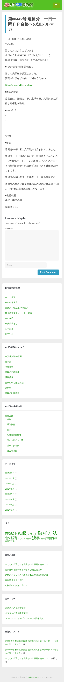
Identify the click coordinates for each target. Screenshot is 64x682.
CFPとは (9, 334)
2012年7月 (9, 494)
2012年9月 (9, 489)
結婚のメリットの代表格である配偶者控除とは (26, 575)
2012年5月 (9, 504)
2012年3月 (9, 510)
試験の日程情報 (12, 372)
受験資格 (9, 367)
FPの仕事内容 (11, 302)
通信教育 (11, 424)
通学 (9, 419)
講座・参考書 (13, 445)
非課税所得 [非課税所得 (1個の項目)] (10, 541)
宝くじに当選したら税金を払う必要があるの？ (26, 564)
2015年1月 (9, 483)
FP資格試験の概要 (13, 356)
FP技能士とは (11, 323)
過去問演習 (12, 451)
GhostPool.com (31, 677)
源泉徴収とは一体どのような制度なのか (23, 570)
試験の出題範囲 (12, 393)
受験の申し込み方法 (14, 382)
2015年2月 (9, 478)
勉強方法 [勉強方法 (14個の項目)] (47, 533)
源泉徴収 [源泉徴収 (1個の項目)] (27, 539)
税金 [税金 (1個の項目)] (43, 539)
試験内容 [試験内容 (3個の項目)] (51, 538)
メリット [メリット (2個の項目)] (32, 534)
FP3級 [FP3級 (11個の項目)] (21, 533)
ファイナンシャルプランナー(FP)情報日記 (24, 618)
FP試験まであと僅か (14, 580)
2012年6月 (9, 499)
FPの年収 (9, 318)
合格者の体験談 (14, 435)
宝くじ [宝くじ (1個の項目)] (20, 539)
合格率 (8, 388)
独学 (9, 430)
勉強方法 (9, 416)
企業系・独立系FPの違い (16, 308)
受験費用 (9, 377)
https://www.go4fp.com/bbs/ (18, 85)
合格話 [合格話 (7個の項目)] (11, 538)
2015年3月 (9, 473)
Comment (9, 228)
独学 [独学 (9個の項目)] (36, 537)
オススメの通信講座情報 (16, 613)
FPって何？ (10, 297)
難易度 (8, 361)
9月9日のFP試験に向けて (16, 585)
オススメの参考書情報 (15, 608)
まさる (17, 644)
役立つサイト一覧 (15, 440)
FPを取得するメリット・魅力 (18, 313)
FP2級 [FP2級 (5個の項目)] (10, 534)
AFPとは (9, 329)
